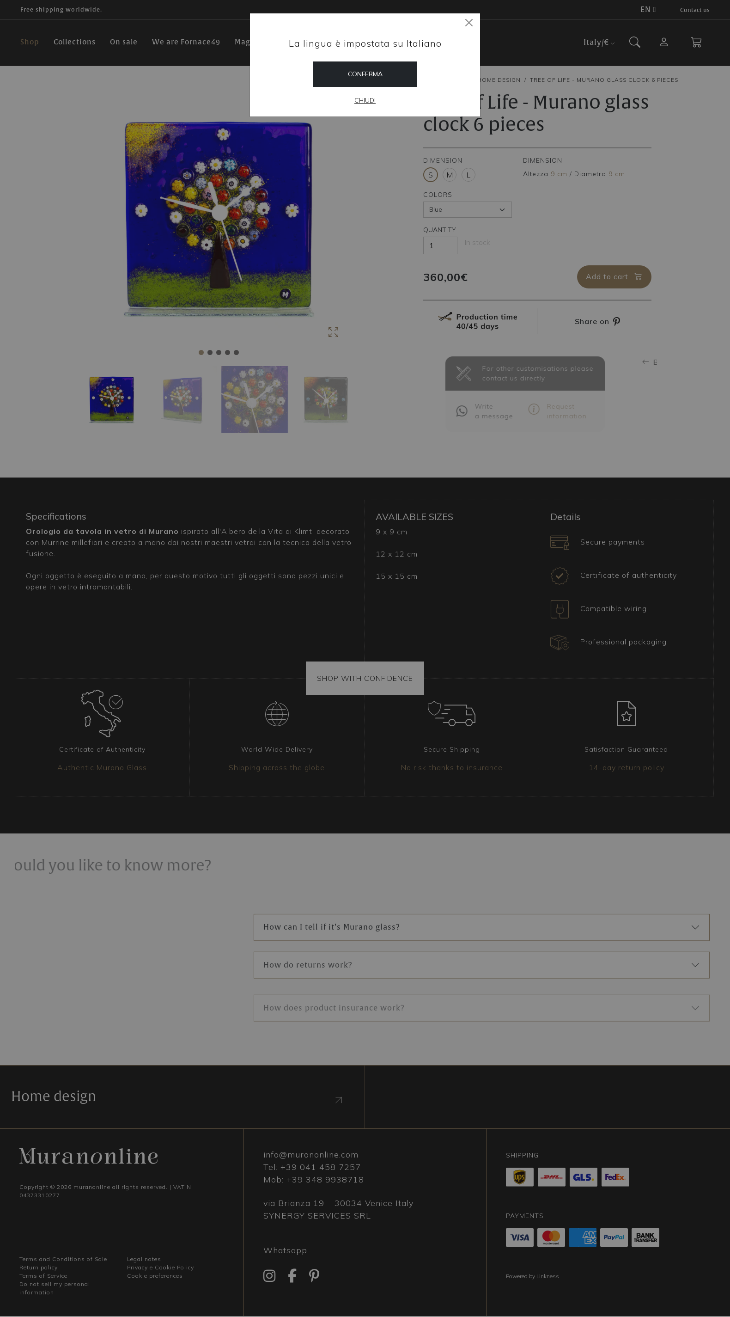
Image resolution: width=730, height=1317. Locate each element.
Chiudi (365, 100)
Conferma (365, 74)
